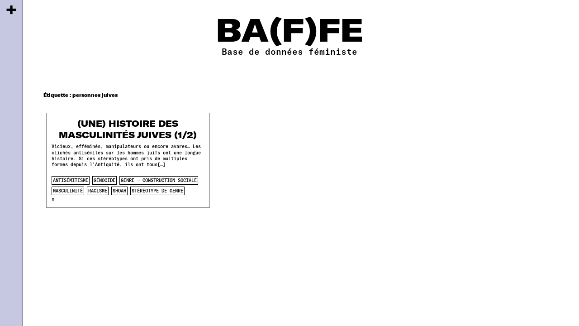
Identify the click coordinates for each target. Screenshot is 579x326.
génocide (104, 180)
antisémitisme (70, 180)
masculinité (68, 190)
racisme (97, 190)
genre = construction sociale (159, 180)
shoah (119, 190)
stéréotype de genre (157, 190)
